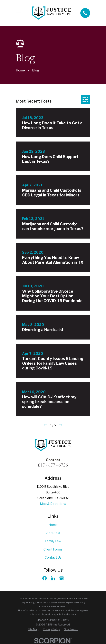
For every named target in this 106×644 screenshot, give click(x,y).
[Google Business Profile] (61, 578)
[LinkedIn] (53, 578)
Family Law (53, 541)
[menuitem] (33, 629)
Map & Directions (53, 504)
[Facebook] (44, 578)
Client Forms (53, 549)
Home (53, 525)
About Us (53, 533)
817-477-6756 (53, 465)
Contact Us (53, 557)
